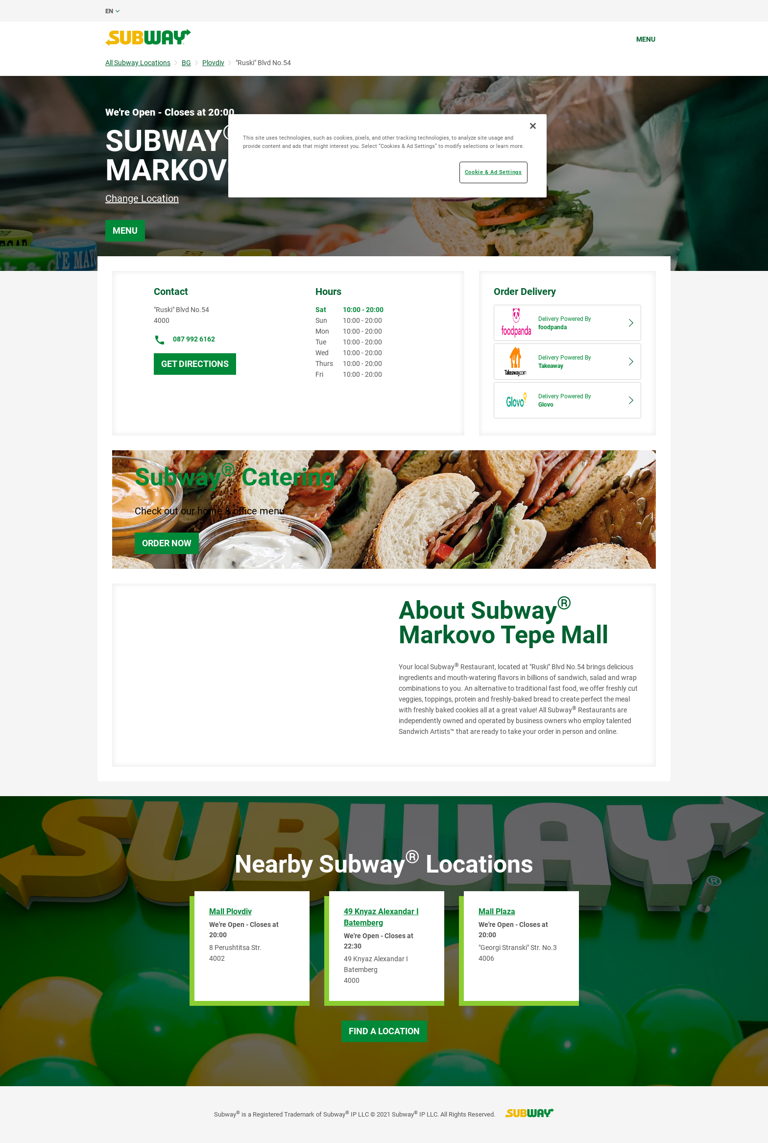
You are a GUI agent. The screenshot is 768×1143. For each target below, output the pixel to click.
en (109, 11)
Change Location (142, 198)
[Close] (533, 126)
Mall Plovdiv (230, 911)
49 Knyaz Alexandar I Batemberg (381, 917)
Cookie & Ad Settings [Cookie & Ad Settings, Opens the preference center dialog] (493, 172)
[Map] (244, 675)
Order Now (167, 543)
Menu (645, 39)
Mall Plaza (497, 911)
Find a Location (384, 1031)
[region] (387, 155)
